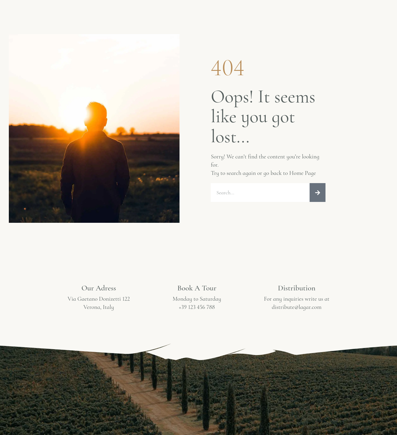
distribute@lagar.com (297, 307)
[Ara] (317, 192)
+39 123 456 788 (197, 307)
